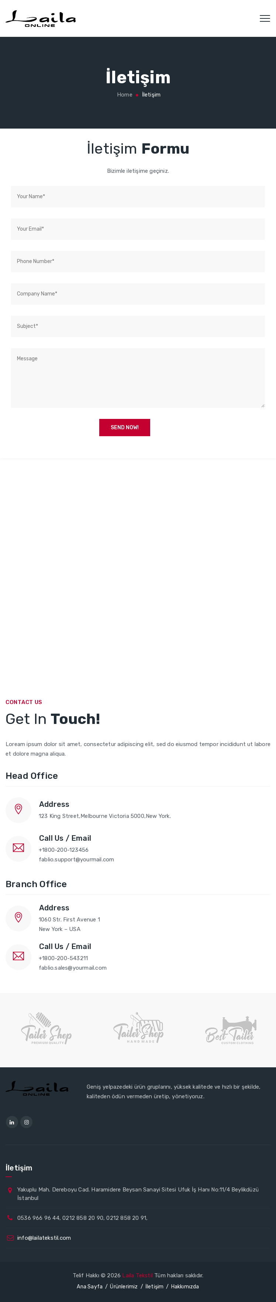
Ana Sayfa (90, 1287)
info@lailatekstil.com (44, 1238)
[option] (47, 1028)
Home (123, 94)
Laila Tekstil (137, 1275)
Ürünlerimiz (124, 1287)
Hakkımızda (185, 1287)
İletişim (154, 1287)
